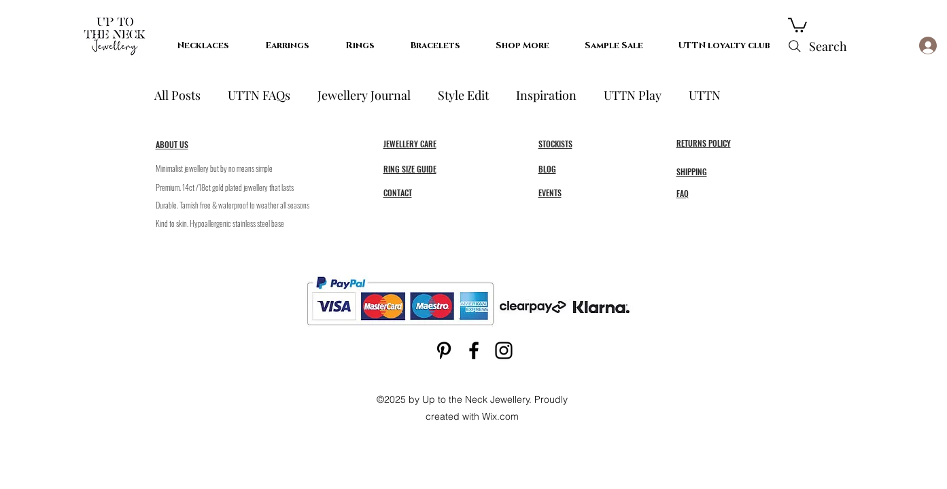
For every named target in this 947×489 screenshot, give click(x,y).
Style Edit (463, 95)
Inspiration (546, 95)
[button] (797, 24)
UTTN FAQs (259, 95)
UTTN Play (632, 95)
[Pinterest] (443, 350)
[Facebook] (473, 350)
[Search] (816, 46)
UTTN (705, 95)
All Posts (177, 95)
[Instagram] (503, 350)
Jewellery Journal (364, 95)
